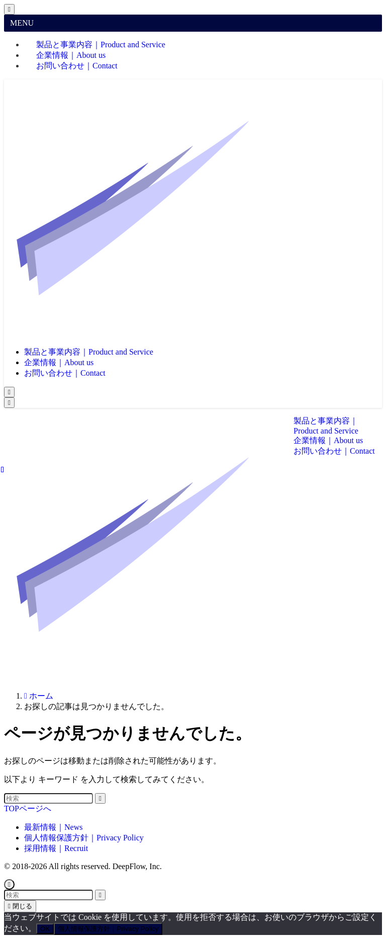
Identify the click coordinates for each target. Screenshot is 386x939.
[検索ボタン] (9, 392)
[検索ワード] (48, 798)
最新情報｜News (53, 827)
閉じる (20, 906)
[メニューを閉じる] (9, 9)
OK (45, 928)
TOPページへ (27, 808)
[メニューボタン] (9, 402)
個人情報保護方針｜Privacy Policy (84, 837)
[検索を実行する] (100, 798)
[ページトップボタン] (9, 884)
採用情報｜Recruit (56, 848)
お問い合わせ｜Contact (77, 65)
